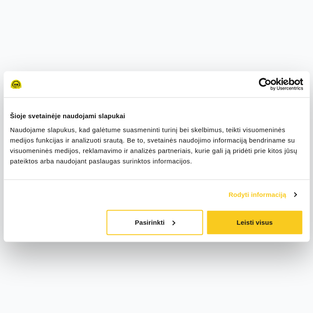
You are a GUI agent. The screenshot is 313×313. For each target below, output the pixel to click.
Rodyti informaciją (257, 194)
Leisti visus (255, 222)
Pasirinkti (155, 222)
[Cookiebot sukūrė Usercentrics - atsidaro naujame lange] (265, 84)
